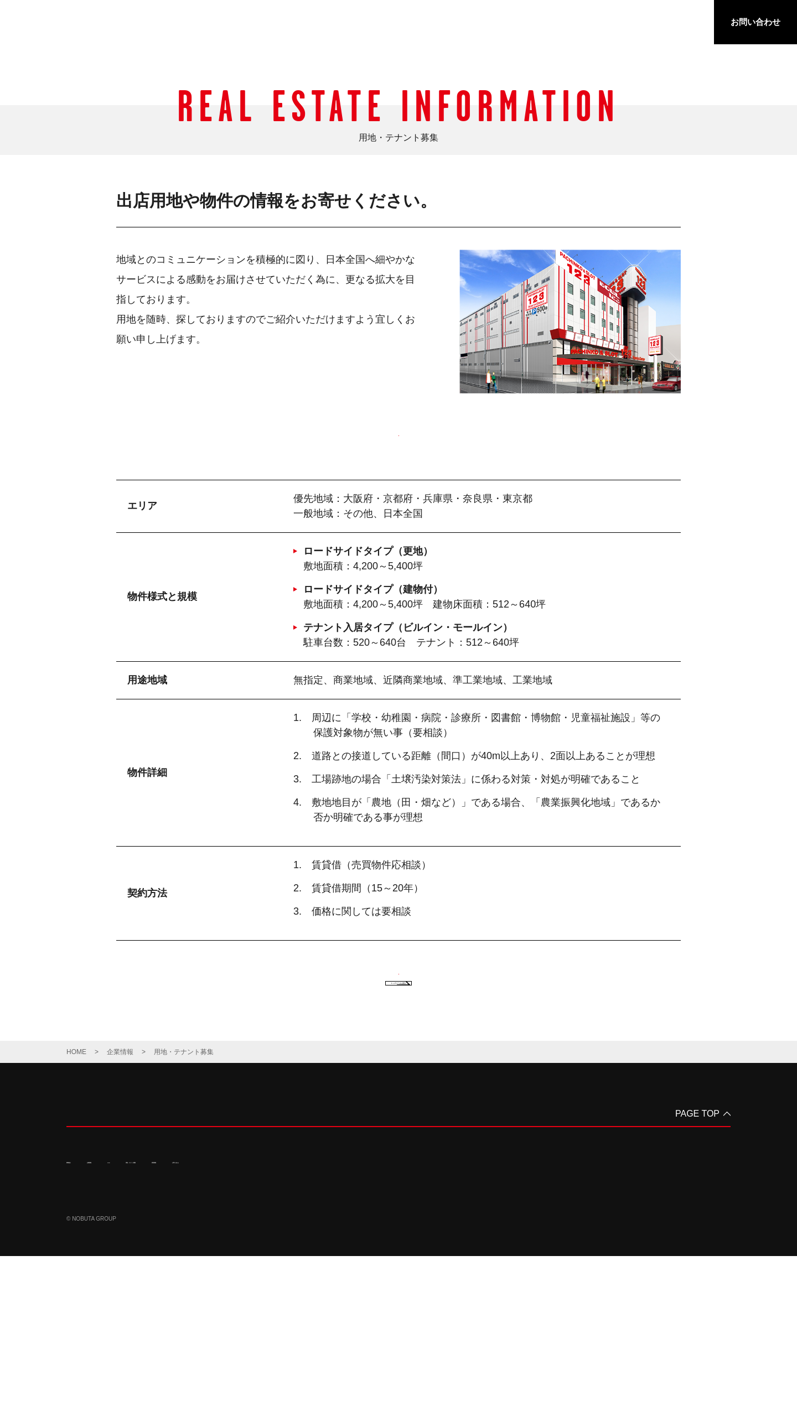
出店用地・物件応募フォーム (399, 457)
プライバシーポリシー (99, 1341)
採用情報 (671, 23)
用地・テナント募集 (591, 23)
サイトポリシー (170, 1341)
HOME (76, 1202)
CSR (519, 23)
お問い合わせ (755, 22)
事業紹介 (408, 23)
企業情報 (467, 23)
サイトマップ (227, 1341)
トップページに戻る (398, 1122)
